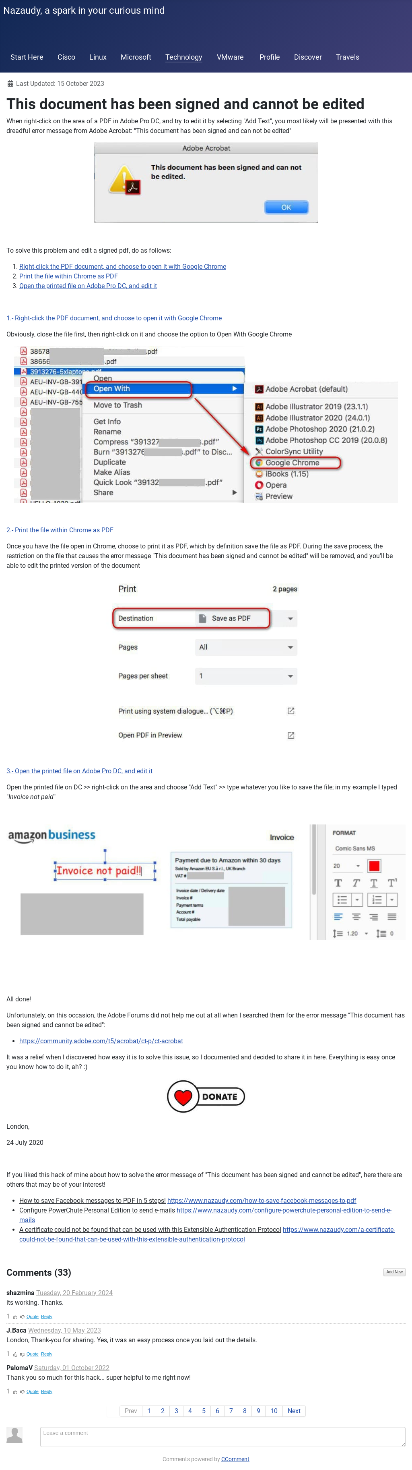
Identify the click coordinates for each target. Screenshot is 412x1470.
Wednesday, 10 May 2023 (64, 1330)
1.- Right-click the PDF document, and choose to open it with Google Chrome (114, 318)
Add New (394, 1272)
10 (274, 1411)
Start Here (26, 57)
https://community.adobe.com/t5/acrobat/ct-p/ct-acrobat (101, 1041)
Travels (347, 57)
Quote (33, 1316)
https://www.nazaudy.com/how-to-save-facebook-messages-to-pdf (261, 1200)
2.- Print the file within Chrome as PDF (59, 530)
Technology (183, 57)
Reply (46, 1316)
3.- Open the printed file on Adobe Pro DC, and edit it (79, 771)
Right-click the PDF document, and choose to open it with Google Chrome (122, 266)
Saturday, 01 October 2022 (71, 1368)
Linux (98, 57)
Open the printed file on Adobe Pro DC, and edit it (88, 286)
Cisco (66, 57)
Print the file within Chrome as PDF (68, 276)
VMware (230, 57)
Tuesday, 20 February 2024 (74, 1293)
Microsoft (136, 57)
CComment (235, 1459)
